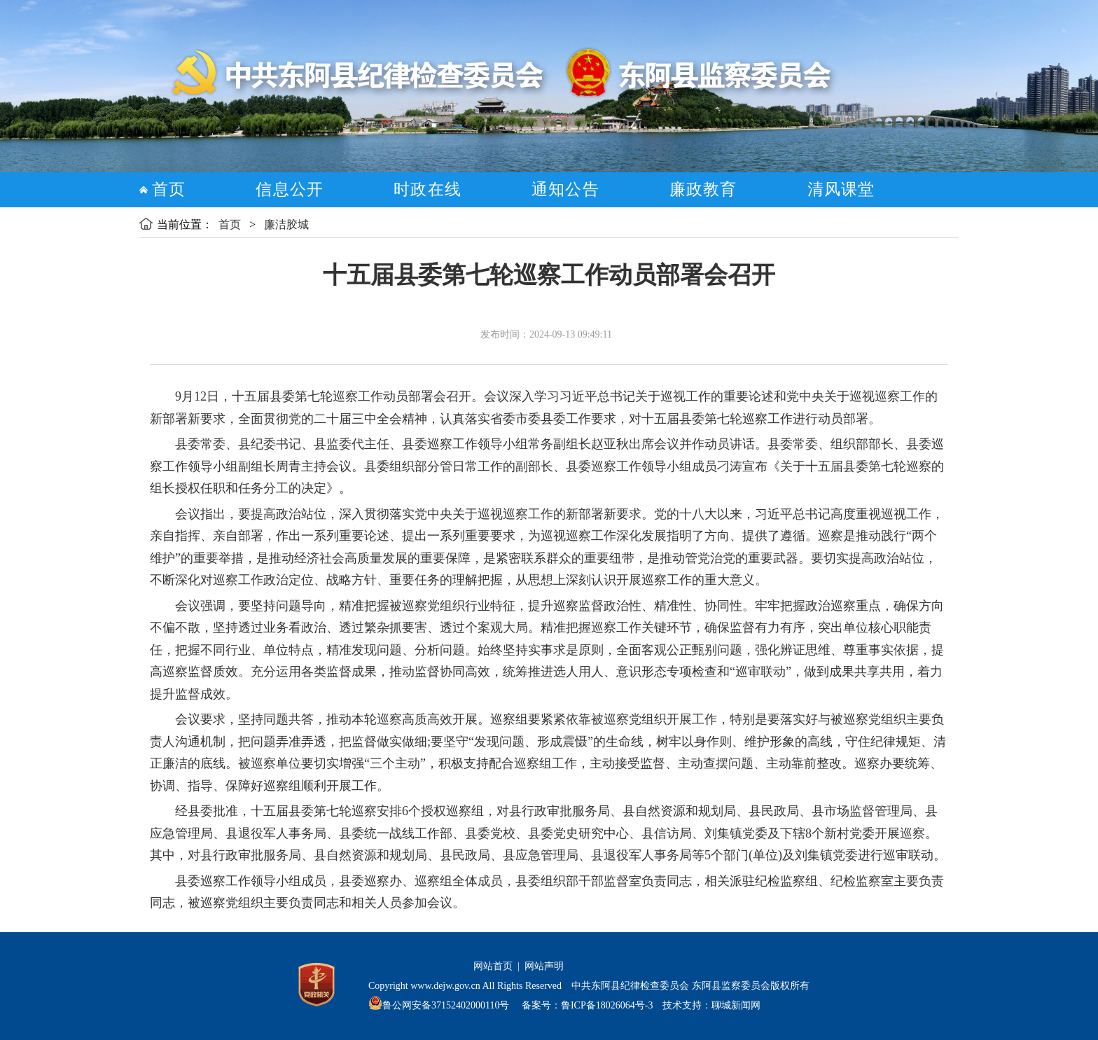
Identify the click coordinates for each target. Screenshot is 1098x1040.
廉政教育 (703, 189)
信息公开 (290, 189)
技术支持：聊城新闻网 (711, 1005)
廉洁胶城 (286, 224)
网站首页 (493, 966)
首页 (169, 189)
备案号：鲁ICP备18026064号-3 (586, 1005)
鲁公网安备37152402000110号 (445, 1005)
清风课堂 (841, 189)
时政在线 (427, 189)
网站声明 (544, 966)
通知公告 (565, 189)
